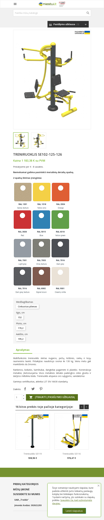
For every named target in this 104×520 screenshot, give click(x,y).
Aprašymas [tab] (22, 350)
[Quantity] (18, 397)
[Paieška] (52, 12)
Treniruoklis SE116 (71, 453)
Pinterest (41, 389)
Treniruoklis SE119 (33, 453)
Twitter (33, 389)
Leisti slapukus (74, 511)
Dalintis (25, 389)
